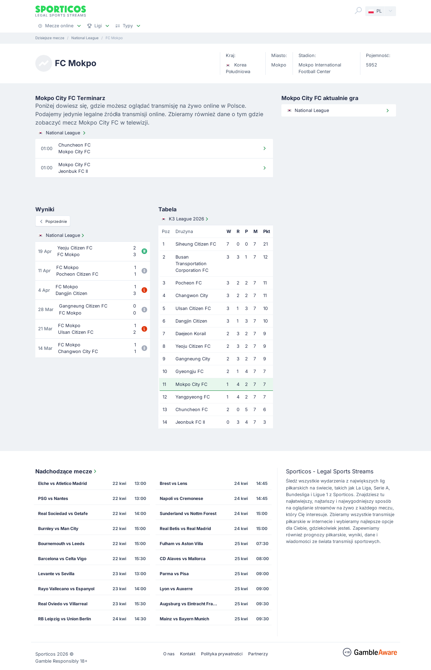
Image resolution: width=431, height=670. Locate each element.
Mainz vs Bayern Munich (184, 618)
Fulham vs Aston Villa (181, 543)
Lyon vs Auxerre (176, 588)
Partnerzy (258, 653)
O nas (168, 653)
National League (62, 133)
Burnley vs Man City (58, 528)
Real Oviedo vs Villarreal (62, 603)
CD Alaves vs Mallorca (183, 558)
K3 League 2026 (185, 219)
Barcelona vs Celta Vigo (62, 558)
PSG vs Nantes (53, 498)
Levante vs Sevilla (56, 573)
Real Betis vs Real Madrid (185, 528)
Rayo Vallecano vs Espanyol (66, 588)
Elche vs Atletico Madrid (62, 483)
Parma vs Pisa (174, 573)
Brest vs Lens (173, 483)
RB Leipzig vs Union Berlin (64, 618)
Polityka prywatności (222, 653)
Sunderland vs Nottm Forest (188, 513)
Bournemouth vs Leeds (61, 543)
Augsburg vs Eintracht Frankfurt (191, 603)
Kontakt (187, 653)
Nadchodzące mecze (66, 471)
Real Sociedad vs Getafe (63, 513)
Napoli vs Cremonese (181, 498)
